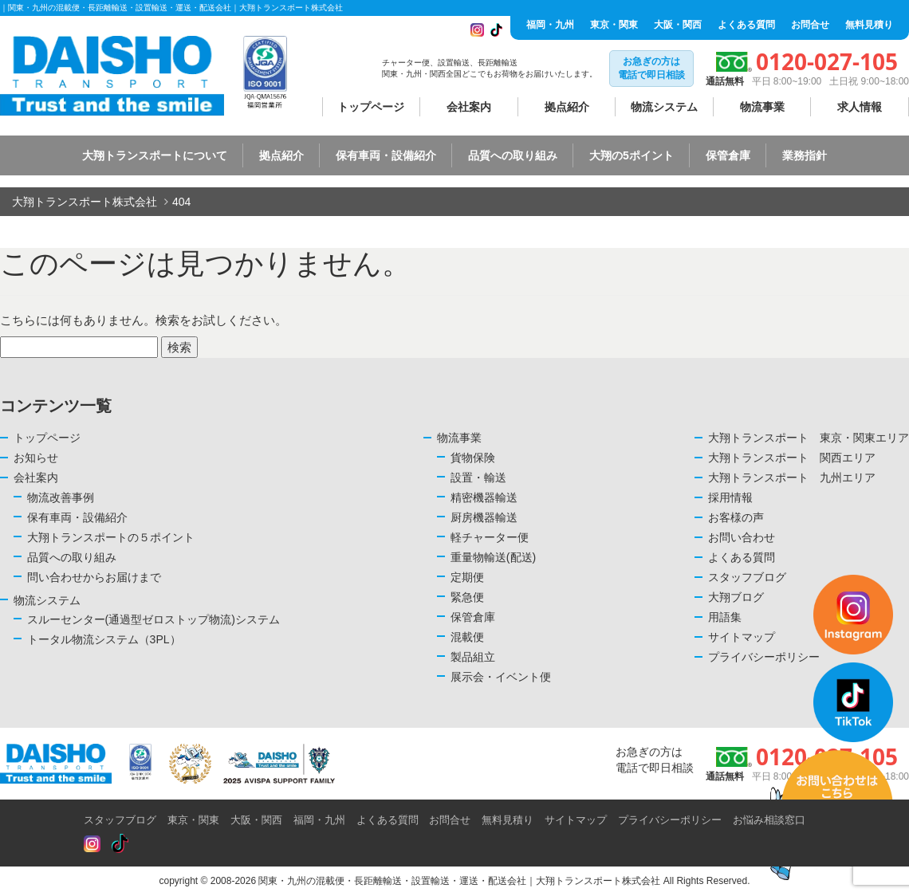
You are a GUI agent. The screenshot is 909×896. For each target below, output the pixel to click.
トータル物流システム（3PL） (104, 639)
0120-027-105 (827, 61)
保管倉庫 (728, 155)
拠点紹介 (567, 106)
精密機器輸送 (484, 497)
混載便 (467, 637)
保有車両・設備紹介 (386, 155)
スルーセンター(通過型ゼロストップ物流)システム (153, 619)
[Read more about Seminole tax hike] (92, 845)
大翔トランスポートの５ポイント (111, 537)
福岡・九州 (550, 24)
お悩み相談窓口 (769, 820)
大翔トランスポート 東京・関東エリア (808, 437)
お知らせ (36, 457)
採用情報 (730, 497)
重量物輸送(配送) (493, 557)
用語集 (725, 617)
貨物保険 (473, 457)
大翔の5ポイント (631, 155)
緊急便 (467, 597)
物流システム (664, 106)
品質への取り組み (512, 155)
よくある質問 (746, 24)
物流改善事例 (60, 497)
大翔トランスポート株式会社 (84, 201)
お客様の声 (736, 517)
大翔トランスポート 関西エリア (792, 457)
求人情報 (859, 106)
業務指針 (804, 155)
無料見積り (869, 24)
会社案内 (469, 106)
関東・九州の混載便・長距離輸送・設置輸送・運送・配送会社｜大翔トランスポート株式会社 (459, 880)
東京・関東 (614, 24)
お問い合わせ (741, 537)
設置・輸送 (478, 477)
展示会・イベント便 (501, 676)
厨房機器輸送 (484, 517)
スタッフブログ (120, 820)
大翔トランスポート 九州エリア (792, 477)
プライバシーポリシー (670, 820)
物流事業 (762, 106)
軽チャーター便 (490, 537)
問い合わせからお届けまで (94, 577)
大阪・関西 (678, 24)
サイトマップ (576, 820)
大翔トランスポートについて (154, 155)
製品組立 (473, 656)
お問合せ (810, 24)
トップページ (370, 106)
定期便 (467, 577)
